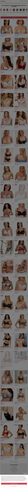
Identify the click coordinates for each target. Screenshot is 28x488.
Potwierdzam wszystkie (14, 483)
